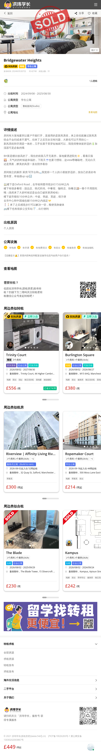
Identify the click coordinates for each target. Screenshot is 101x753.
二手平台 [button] (50, 688)
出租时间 (13, 93)
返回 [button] (8, 13)
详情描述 (10, 129)
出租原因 (10, 222)
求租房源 (9, 659)
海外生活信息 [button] (50, 680)
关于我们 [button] (50, 697)
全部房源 (9, 652)
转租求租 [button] (50, 644)
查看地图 (92, 112)
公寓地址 (13, 112)
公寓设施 (10, 241)
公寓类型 (13, 100)
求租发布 (9, 671)
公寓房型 (13, 106)
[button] (15, 4)
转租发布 (9, 665)
